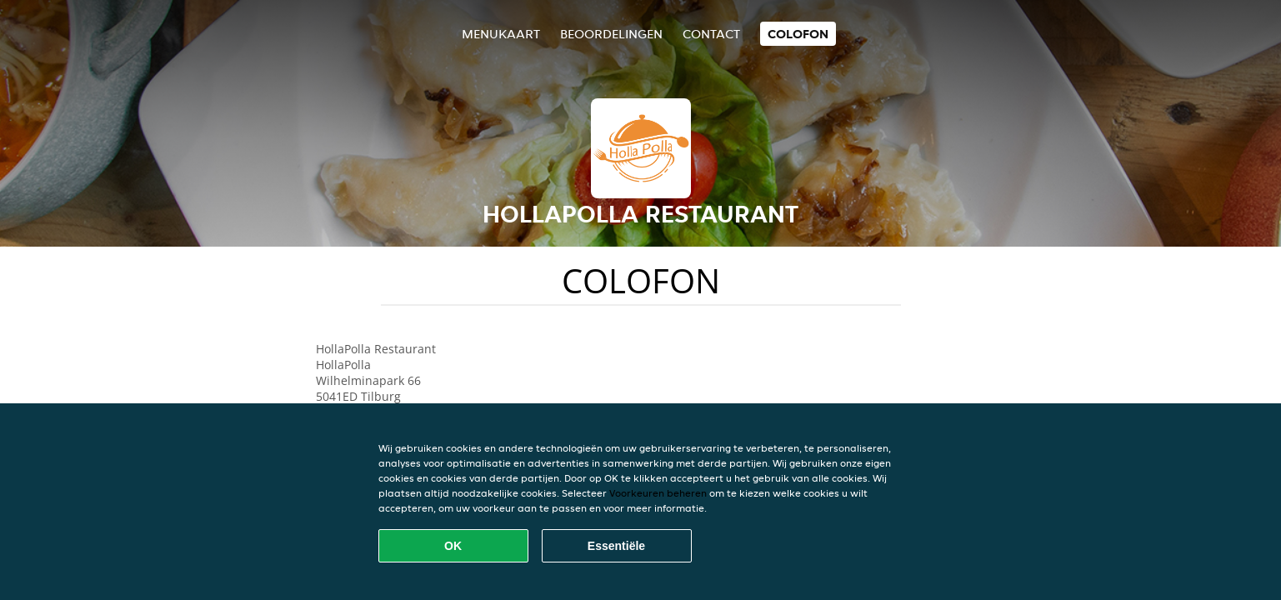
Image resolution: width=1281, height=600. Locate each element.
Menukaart (501, 33)
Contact (711, 33)
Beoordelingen (611, 33)
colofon (798, 33)
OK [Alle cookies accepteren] (453, 545)
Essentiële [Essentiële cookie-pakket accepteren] (616, 545)
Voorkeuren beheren (658, 493)
